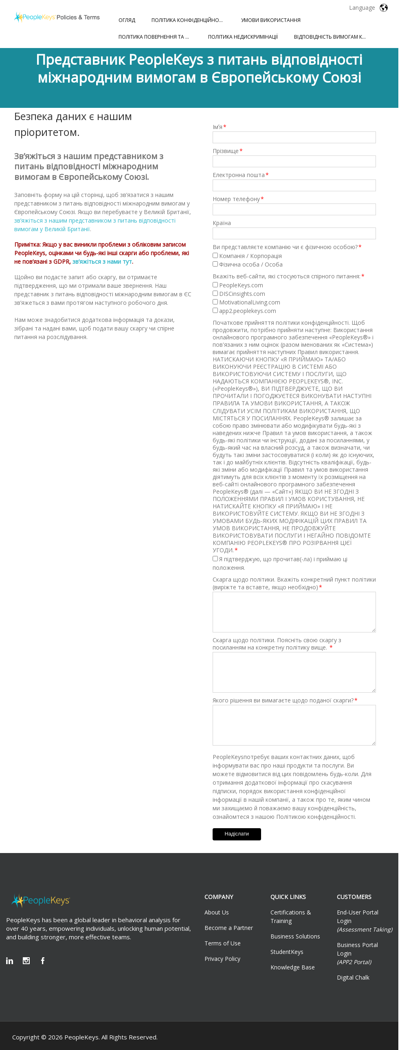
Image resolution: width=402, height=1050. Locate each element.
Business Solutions (295, 936)
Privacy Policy (222, 958)
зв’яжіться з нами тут (102, 261)
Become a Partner (228, 928)
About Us (216, 912)
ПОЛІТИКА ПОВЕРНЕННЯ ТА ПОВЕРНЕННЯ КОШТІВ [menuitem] (159, 36)
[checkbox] (294, 260)
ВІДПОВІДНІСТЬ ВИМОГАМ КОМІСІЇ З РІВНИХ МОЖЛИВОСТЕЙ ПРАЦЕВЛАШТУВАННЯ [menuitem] (335, 36)
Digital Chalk (353, 977)
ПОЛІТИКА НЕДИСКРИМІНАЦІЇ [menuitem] (243, 36)
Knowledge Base (292, 967)
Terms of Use (222, 943)
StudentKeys (286, 952)
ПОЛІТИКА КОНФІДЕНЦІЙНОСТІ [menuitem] (189, 20)
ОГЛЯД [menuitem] (127, 20)
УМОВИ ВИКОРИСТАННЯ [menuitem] (271, 20)
